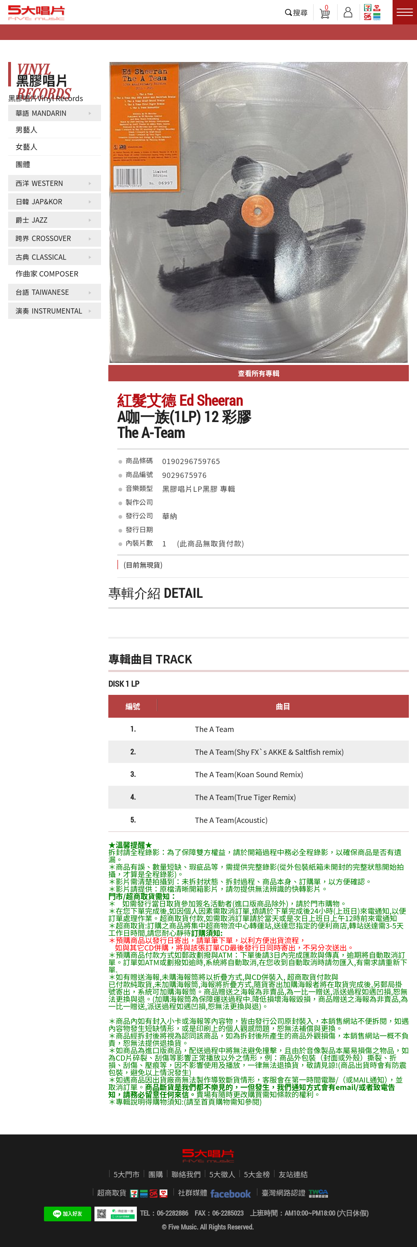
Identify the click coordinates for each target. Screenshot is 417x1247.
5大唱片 (36, 12)
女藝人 (26, 146)
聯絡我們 (186, 1174)
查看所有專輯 (258, 373)
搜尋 (300, 12)
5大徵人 (222, 1174)
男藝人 (26, 129)
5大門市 (127, 1174)
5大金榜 (257, 1174)
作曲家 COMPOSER (46, 273)
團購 (155, 1174)
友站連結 (293, 1174)
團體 (22, 164)
